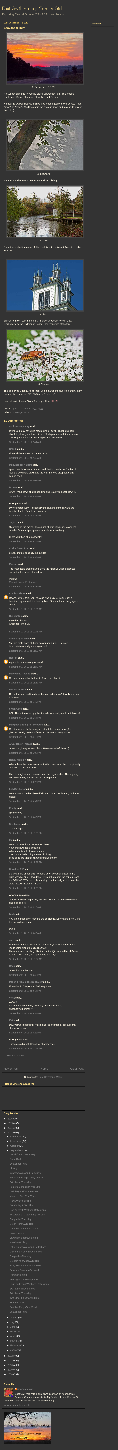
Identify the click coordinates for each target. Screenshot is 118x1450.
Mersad (13, 564)
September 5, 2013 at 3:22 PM (25, 1032)
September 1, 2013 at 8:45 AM (25, 515)
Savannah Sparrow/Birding (24, 1237)
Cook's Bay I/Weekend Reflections (28, 1210)
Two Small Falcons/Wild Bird (25, 1298)
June (13, 1327)
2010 (10, 1365)
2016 (10, 1118)
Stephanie (14, 824)
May (12, 1331)
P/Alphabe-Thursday (20, 1293)
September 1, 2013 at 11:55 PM (25, 888)
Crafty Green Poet (19, 548)
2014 (10, 1128)
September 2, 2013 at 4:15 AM (25, 907)
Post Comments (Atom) (51, 1077)
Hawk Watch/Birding (20, 1200)
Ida (11, 840)
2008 (10, 1374)
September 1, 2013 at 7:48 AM (25, 458)
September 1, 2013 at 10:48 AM (25, 631)
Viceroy (13, 1168)
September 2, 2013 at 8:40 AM (25, 933)
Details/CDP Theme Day (22, 1154)
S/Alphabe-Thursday (20, 1182)
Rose (12, 966)
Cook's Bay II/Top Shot (22, 1205)
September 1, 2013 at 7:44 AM (25, 442)
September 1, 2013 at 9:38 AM (25, 557)
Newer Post (11, 1068)
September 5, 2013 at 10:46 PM (25, 1048)
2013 (10, 1132)
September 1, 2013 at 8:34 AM (25, 496)
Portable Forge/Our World (23, 1307)
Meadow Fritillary (18, 1242)
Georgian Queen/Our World (24, 1228)
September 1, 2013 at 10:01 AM (25, 609)
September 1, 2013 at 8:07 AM (25, 480)
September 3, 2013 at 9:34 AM (25, 1013)
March (13, 1340)
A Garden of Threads (20, 744)
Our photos (15, 616)
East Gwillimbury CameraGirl (32, 8)
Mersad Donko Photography (23, 582)
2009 (10, 1369)
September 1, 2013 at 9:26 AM (25, 541)
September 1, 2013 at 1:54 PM (25, 717)
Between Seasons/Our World (25, 1270)
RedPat (13, 657)
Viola (12, 997)
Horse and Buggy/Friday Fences (27, 1177)
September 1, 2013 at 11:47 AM (25, 666)
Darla (12, 914)
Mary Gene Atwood (19, 673)
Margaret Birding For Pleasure (26, 724)
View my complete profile (17, 1405)
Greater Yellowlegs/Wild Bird (24, 1261)
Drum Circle (16, 1159)
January (14, 1350)
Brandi (13, 449)
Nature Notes (17, 1233)
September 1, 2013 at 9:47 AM (25, 586)
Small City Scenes (19, 638)
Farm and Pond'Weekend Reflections (29, 1284)
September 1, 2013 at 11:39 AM (25, 651)
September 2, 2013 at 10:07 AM (25, 959)
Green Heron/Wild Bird (21, 1224)
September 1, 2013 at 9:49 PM (25, 817)
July (12, 1322)
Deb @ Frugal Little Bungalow (26, 982)
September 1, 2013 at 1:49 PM (25, 702)
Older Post (77, 1068)
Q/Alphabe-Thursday (21, 1256)
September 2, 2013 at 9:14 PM (25, 991)
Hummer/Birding (18, 1274)
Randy (12, 808)
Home (44, 1068)
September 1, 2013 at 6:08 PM (25, 753)
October (14, 1146)
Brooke (13, 487)
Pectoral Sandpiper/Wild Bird (25, 1187)
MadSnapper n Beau (20, 465)
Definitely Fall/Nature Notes (24, 1191)
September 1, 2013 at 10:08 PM (25, 833)
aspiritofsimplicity (19, 426)
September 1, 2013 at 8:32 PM (25, 801)
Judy (12, 940)
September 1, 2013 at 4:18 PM (25, 737)
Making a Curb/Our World (23, 1196)
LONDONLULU (17, 789)
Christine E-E (16, 869)
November (16, 1141)
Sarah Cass (15, 708)
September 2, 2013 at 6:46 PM (25, 975)
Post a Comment (15, 1055)
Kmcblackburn (17, 593)
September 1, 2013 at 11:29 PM (25, 862)
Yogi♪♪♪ (13, 522)
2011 (10, 1360)
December (16, 1136)
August (14, 1317)
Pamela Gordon (18, 689)
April (13, 1336)
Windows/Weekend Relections (26, 1173)
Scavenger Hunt (20, 412)
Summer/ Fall (17, 1302)
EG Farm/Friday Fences (22, 1288)
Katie (12, 1020)
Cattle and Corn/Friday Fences (26, 1251)
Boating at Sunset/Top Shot (24, 1279)
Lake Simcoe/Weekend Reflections (28, 1247)
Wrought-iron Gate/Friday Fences (27, 1214)
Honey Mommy (17, 759)
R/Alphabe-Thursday (20, 1219)
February (15, 1345)
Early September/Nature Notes (26, 1265)
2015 (10, 1123)
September (16, 1150)
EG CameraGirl (25, 1389)
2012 (10, 1355)
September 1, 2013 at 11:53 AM (25, 682)
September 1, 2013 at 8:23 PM (25, 782)
